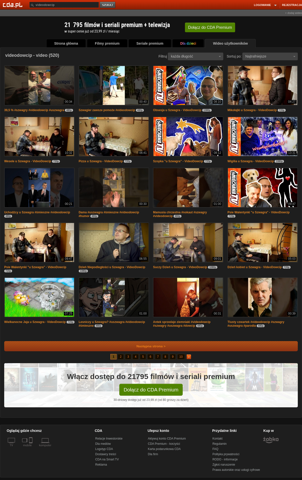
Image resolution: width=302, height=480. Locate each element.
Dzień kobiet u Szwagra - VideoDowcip (254, 267)
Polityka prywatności (225, 454)
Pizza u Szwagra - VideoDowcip (101, 161)
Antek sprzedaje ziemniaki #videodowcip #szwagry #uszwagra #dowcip (181, 323)
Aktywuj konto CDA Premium (167, 438)
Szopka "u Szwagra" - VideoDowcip (178, 161)
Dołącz (210, 27)
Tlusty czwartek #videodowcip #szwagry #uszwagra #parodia (255, 323)
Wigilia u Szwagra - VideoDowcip (250, 161)
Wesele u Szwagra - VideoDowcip (27, 161)
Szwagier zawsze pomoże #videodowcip (107, 110)
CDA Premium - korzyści (164, 444)
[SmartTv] (31, 448)
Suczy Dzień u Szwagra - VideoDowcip (180, 267)
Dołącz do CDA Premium (151, 389)
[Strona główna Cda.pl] (13, 4)
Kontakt (217, 438)
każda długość (196, 56)
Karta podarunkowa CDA (164, 449)
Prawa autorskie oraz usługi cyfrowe (236, 470)
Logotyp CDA (104, 449)
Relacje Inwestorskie (109, 438)
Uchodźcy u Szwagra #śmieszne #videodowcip (37, 212)
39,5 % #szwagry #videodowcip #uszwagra (34, 110)
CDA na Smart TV (107, 459)
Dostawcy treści (105, 454)
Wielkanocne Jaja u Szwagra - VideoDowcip (35, 322)
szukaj (108, 5)
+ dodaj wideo (293, 12)
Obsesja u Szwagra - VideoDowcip (177, 110)
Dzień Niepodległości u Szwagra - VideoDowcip (112, 267)
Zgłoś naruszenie (223, 464)
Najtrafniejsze (270, 56)
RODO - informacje (225, 459)
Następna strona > (147, 346)
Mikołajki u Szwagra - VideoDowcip (252, 110)
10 (181, 356)
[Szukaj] (64, 5)
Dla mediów (103, 444)
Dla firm (153, 454)
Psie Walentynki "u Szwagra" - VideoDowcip (258, 212)
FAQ (215, 449)
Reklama (101, 464)
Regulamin (219, 444)
